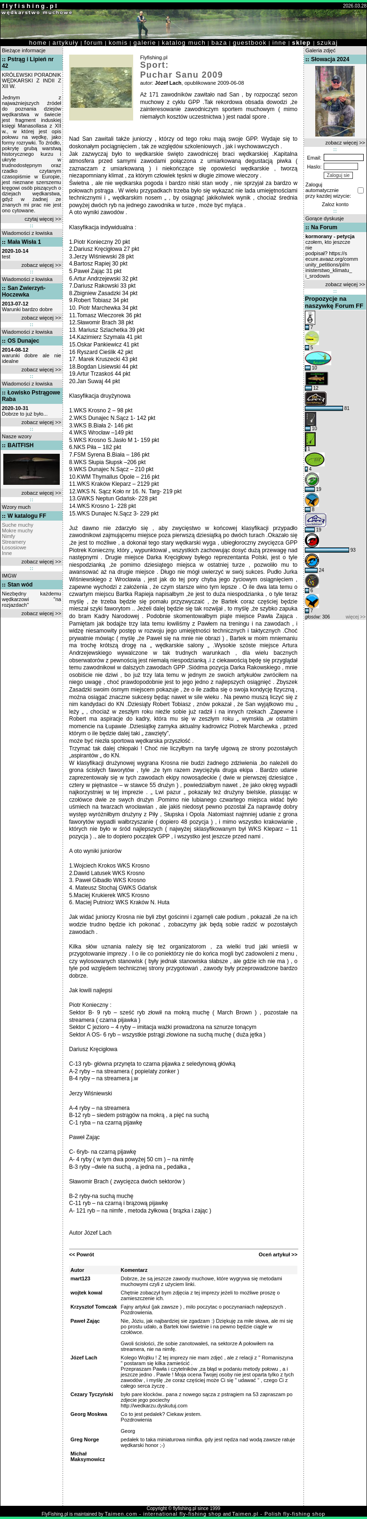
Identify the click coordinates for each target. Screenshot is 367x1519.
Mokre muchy (17, 530)
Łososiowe (14, 547)
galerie (145, 42)
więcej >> (356, 616)
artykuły (66, 42)
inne (279, 42)
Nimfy (8, 536)
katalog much (184, 42)
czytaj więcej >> (42, 219)
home (38, 42)
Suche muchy (17, 525)
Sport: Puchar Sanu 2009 (181, 70)
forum (93, 42)
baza (219, 42)
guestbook (250, 42)
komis (118, 42)
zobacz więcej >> (41, 265)
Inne (7, 553)
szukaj (327, 42)
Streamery (14, 542)
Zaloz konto (335, 204)
